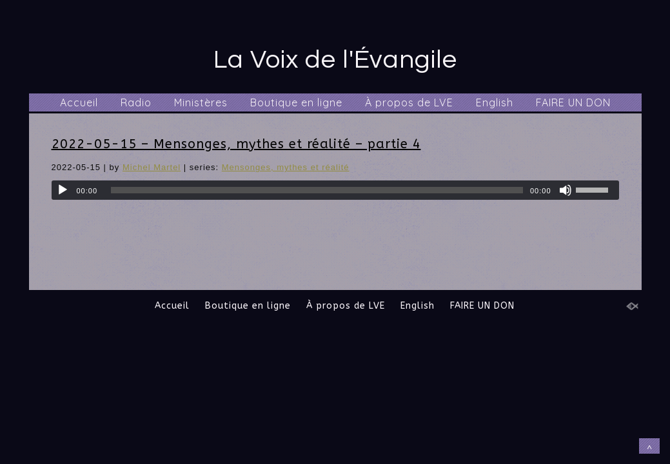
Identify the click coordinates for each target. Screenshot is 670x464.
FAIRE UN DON (573, 102)
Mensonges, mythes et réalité (286, 167)
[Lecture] (62, 190)
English (494, 102)
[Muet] (565, 190)
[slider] (317, 190)
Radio (136, 102)
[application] (335, 190)
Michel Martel (152, 167)
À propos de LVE (409, 102)
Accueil (79, 102)
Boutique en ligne (296, 102)
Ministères (201, 102)
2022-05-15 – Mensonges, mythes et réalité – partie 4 (236, 144)
